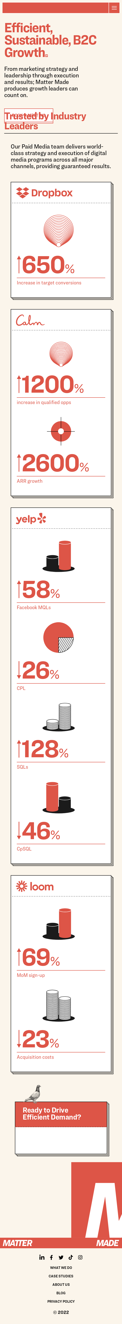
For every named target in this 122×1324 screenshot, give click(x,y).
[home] (56, 8)
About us (61, 1284)
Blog (61, 1293)
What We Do (61, 1267)
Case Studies (61, 1276)
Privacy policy (61, 1301)
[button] (114, 8)
